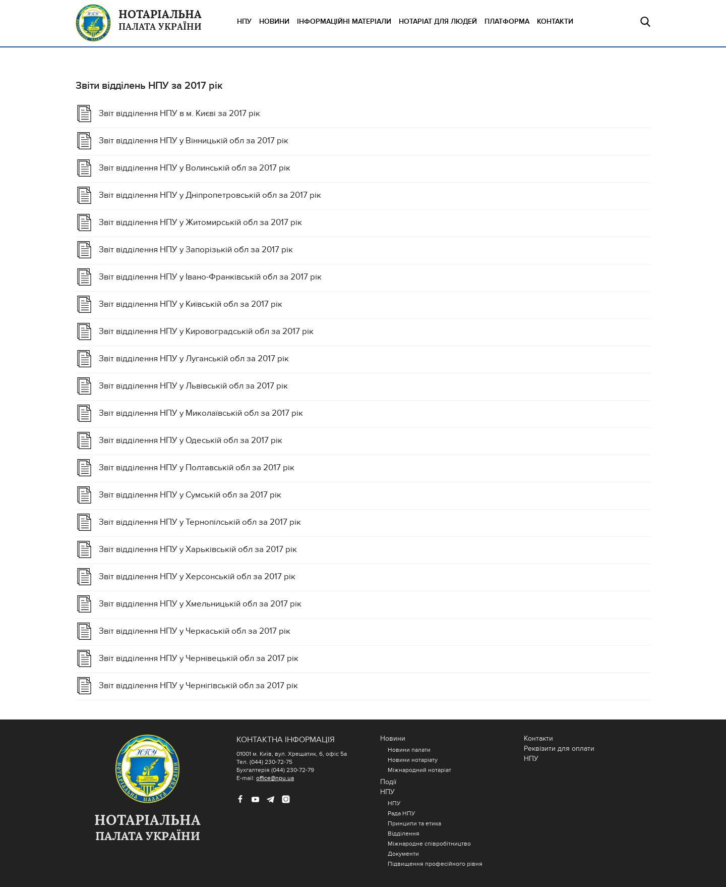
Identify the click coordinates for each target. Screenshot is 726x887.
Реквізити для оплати (559, 748)
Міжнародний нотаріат (419, 769)
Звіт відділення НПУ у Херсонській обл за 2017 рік (197, 577)
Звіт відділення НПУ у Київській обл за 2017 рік (190, 304)
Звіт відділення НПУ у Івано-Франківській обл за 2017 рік (210, 277)
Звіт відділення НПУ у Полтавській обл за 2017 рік (196, 468)
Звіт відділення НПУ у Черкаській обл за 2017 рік (194, 631)
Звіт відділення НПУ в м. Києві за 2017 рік (179, 113)
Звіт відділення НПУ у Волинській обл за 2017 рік (194, 168)
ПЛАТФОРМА (507, 21)
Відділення (403, 833)
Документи (403, 853)
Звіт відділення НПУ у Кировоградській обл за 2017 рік (206, 331)
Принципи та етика (414, 823)
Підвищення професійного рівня (435, 863)
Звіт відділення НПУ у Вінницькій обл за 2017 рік (193, 141)
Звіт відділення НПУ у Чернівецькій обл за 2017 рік (198, 658)
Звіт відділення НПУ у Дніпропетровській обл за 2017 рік (210, 195)
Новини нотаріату (413, 759)
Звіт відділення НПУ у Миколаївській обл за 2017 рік (201, 413)
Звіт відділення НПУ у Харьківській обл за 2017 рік (198, 549)
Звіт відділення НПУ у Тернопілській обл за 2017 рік (200, 522)
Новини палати (409, 749)
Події (388, 782)
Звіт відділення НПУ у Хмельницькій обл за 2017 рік (200, 604)
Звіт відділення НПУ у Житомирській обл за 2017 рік (200, 222)
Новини (274, 21)
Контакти (555, 21)
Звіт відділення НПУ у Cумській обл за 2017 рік (190, 495)
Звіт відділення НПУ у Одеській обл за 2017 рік (190, 440)
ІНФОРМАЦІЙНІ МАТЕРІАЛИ (344, 21)
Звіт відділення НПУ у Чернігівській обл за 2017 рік (198, 686)
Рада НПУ (401, 813)
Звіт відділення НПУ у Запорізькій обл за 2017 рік (196, 250)
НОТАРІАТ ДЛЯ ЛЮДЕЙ (438, 21)
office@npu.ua (275, 778)
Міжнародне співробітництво (429, 843)
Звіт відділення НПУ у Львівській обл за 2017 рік (193, 386)
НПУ (244, 21)
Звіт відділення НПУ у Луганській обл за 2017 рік (194, 359)
